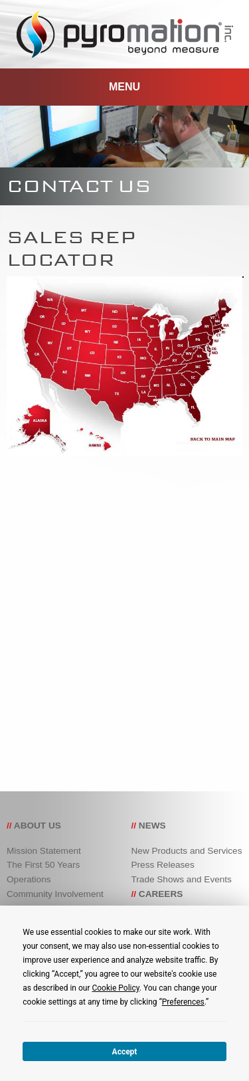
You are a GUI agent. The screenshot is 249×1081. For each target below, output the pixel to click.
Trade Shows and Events (181, 879)
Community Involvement (55, 894)
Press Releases (163, 865)
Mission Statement (44, 851)
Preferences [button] (183, 1002)
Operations (29, 879)
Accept (124, 1051)
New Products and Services (186, 851)
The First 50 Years (43, 865)
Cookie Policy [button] (115, 988)
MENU (124, 86)
